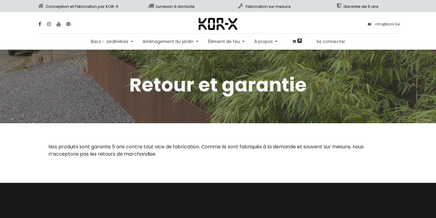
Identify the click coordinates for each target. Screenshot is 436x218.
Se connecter (330, 41)
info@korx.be (387, 24)
